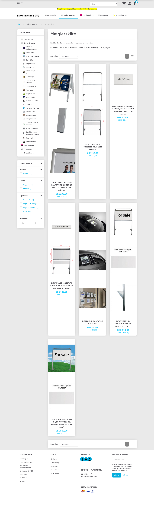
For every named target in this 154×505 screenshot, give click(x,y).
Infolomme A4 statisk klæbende (92, 322)
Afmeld (125, 475)
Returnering (24, 474)
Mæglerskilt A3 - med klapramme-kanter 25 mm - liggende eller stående (61, 186)
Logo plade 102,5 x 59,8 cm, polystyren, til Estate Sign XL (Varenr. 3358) (61, 423)
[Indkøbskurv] (135, 3)
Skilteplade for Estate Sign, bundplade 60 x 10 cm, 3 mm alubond (61, 285)
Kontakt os (23, 478)
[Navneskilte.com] (28, 15)
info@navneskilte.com (89, 476)
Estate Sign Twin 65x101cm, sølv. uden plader (92, 147)
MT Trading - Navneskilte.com (25, 466)
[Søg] (116, 4)
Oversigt (23, 481)
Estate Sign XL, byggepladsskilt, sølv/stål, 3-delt (123, 323)
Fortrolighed (24, 459)
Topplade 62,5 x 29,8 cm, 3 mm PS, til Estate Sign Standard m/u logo (123, 109)
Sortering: (54, 56)
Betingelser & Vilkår (27, 471)
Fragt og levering (26, 462)
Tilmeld (116, 475)
